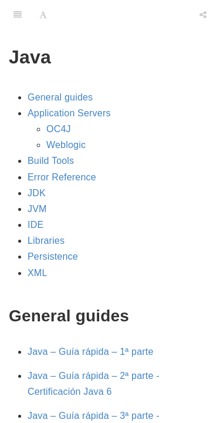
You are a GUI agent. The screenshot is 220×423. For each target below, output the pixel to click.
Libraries (46, 241)
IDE (35, 225)
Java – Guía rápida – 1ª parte (91, 352)
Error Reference (62, 177)
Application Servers (69, 113)
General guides (60, 97)
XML (38, 273)
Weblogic (66, 145)
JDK (37, 193)
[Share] (203, 14)
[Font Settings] (43, 14)
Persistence (53, 256)
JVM (37, 209)
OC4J (58, 129)
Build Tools (51, 161)
